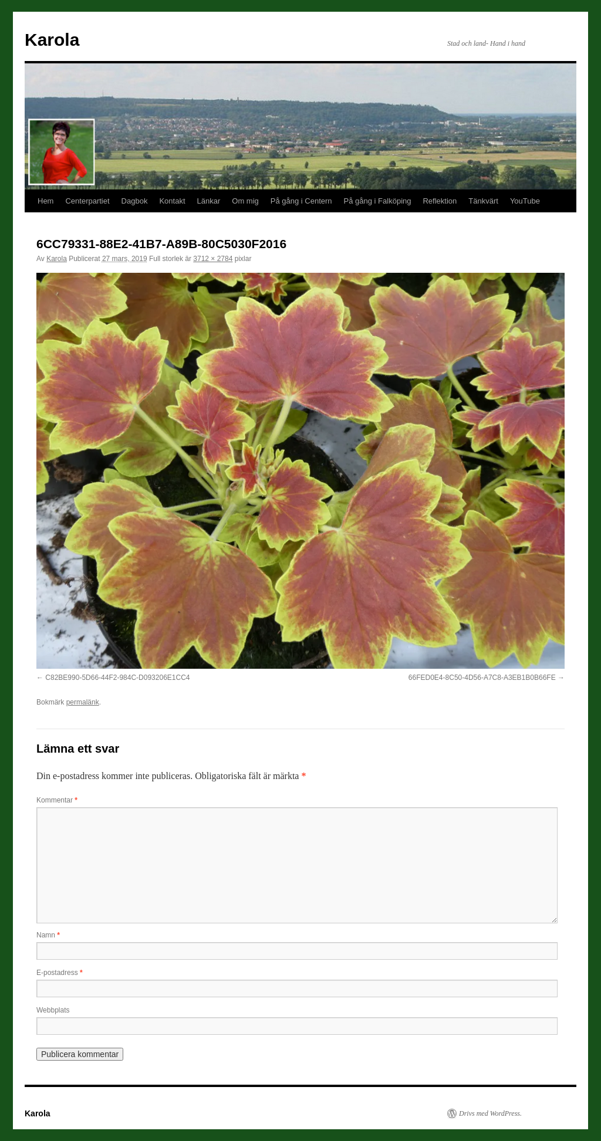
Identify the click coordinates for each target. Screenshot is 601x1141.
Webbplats (52, 1010)
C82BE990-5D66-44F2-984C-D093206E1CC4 (117, 677)
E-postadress (59, 973)
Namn (48, 935)
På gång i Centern (301, 201)
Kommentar (56, 800)
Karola (52, 39)
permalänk (82, 702)
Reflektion (440, 201)
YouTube (525, 201)
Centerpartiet (87, 201)
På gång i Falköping (377, 201)
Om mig (245, 201)
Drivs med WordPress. (490, 1113)
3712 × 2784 (212, 259)
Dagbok (134, 201)
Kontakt (172, 201)
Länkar (209, 201)
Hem (45, 201)
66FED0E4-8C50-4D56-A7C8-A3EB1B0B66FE (482, 677)
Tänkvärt (483, 201)
